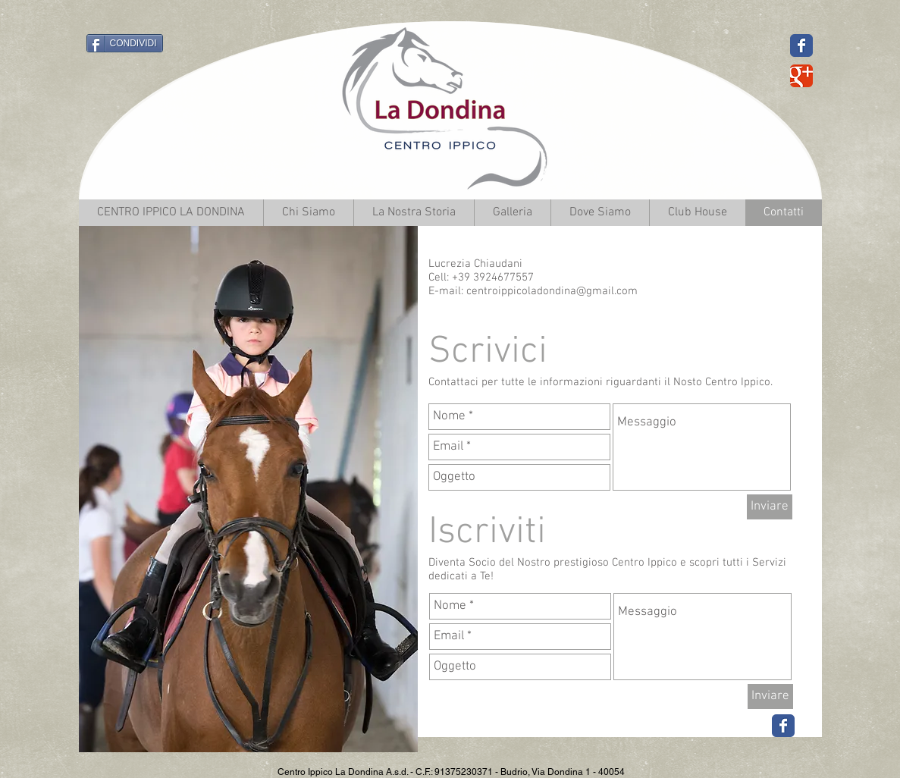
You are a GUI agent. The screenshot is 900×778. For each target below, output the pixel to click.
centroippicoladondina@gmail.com (552, 291)
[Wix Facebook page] (783, 725)
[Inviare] (769, 506)
